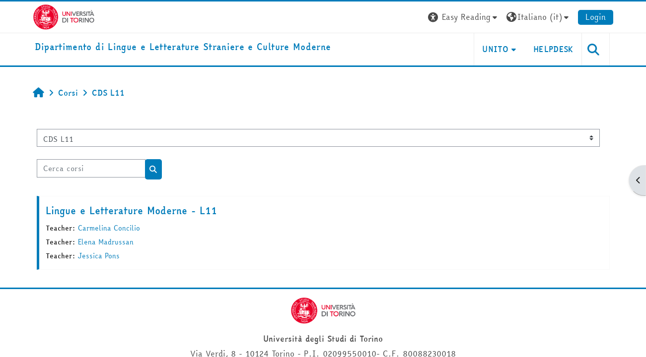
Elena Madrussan (106, 242)
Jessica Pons (99, 255)
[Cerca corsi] (91, 168)
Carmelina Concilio (109, 228)
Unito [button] (495, 49)
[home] (183, 47)
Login (595, 17)
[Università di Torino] (64, 16)
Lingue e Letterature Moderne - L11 (131, 210)
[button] (464, 17)
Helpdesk (553, 49)
